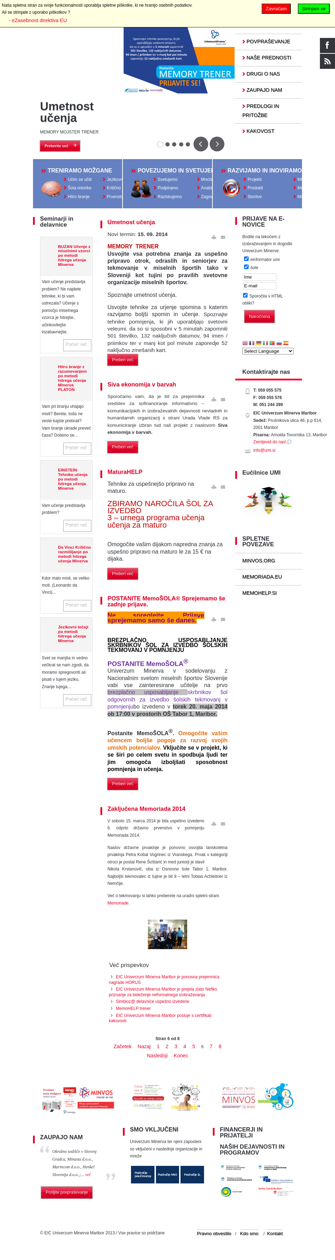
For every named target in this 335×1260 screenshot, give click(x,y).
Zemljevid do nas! (272, 443)
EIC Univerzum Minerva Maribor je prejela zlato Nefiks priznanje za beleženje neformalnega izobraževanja (163, 993)
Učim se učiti (80, 179)
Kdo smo (249, 1236)
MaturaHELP (125, 473)
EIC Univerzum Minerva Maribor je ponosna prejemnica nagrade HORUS (164, 981)
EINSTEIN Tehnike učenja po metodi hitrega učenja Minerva (72, 480)
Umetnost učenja (67, 112)
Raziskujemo (170, 197)
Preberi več (76, 346)
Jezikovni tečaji (121, 179)
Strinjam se (314, 8)
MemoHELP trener (133, 1009)
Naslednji (157, 1057)
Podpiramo (168, 188)
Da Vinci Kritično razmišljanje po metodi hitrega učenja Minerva (74, 555)
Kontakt (275, 1236)
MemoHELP (308, 188)
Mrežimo (209, 179)
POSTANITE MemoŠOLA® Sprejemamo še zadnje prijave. (166, 602)
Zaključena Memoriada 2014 (146, 810)
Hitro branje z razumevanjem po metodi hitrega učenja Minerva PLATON (72, 379)
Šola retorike (79, 188)
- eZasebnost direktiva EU (38, 20)
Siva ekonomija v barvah (141, 386)
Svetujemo (168, 179)
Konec (181, 1057)
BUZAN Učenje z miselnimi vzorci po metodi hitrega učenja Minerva (74, 257)
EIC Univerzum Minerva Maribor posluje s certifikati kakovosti (160, 1019)
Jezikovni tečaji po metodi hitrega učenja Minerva (73, 635)
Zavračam (276, 8)
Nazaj (144, 1048)
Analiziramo (212, 188)
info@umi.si (264, 451)
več (88, 1177)
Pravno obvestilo (214, 1236)
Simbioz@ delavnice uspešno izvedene (152, 1002)
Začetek (123, 1048)
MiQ (301, 197)
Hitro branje (79, 197)
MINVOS (305, 179)
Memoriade (118, 904)
